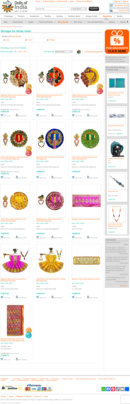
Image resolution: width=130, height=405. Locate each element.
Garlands (112, 22)
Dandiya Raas (43, 379)
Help (72, 1)
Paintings (9, 16)
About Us (37, 396)
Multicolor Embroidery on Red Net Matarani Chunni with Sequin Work (13, 340)
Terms (11, 396)
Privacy (3, 396)
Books (120, 16)
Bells (5, 22)
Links (46, 396)
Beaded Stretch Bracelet (116, 125)
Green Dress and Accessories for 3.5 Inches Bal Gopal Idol (84, 158)
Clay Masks (16, 379)
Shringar (52, 40)
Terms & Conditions (84, 1)
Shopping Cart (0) (121, 5)
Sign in (125, 1)
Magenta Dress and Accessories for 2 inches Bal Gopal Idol (14, 280)
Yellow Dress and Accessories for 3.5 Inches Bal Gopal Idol (85, 96)
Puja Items (9, 26)
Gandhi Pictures (52, 380)
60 (20, 51)
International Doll (23, 380)
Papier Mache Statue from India (86, 379)
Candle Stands (17, 22)
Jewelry (59, 16)
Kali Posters (55, 379)
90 (25, 51)
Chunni (29, 40)
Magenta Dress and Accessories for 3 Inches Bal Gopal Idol (49, 220)
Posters (21, 16)
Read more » (124, 285)
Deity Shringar (63, 22)
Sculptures (34, 16)
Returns (29, 396)
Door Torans (78, 22)
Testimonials (62, 1)
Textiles (47, 16)
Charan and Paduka (46, 22)
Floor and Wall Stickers (95, 22)
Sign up (117, 1)
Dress (8, 40)
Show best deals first (94, 52)
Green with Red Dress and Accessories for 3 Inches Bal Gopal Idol (14, 158)
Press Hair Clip (113, 191)
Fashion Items (74, 16)
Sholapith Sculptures (30, 379)
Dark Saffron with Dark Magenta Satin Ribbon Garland (115, 226)
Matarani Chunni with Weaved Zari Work (86, 219)
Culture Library (49, 1)
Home (37, 1)
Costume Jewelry (67, 379)
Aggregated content (4, 379)
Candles (31, 22)
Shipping (19, 396)
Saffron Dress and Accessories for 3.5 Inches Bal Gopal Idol (49, 96)
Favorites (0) (123, 10)
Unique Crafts (92, 16)
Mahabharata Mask (37, 380)
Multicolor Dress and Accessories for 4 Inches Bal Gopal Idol (14, 96)
